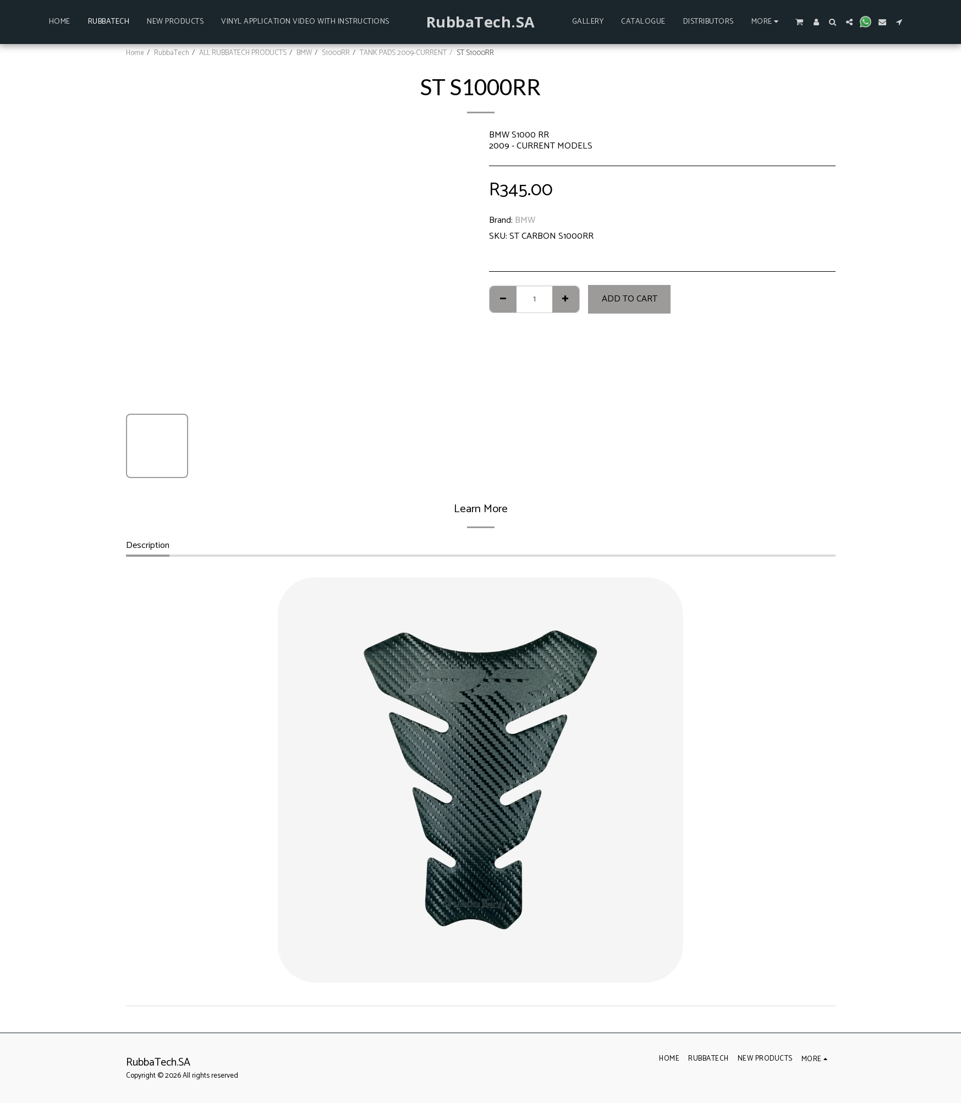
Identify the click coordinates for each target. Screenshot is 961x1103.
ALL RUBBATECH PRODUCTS (243, 53)
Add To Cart (629, 299)
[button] (799, 22)
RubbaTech (171, 53)
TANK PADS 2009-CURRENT (403, 53)
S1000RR (336, 53)
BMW (304, 53)
